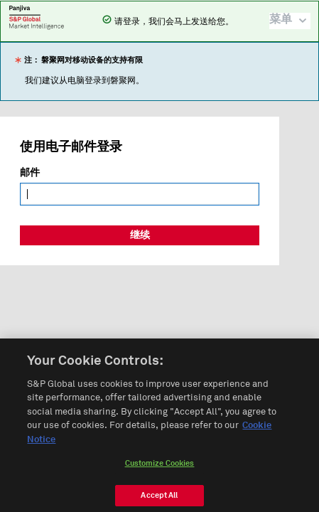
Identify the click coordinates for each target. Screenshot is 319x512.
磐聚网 (36, 17)
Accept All (159, 499)
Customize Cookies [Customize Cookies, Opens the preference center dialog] (160, 467)
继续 (140, 235)
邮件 (30, 173)
